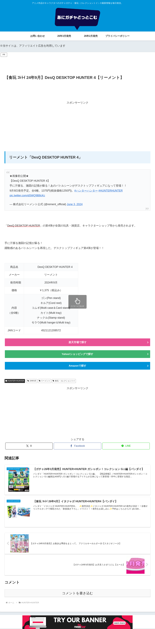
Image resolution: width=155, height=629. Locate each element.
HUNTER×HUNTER (14, 381)
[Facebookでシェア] (77, 446)
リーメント (44, 381)
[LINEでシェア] (126, 446)
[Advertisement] (77, 64)
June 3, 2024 (74, 204)
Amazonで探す (77, 366)
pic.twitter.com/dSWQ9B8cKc (27, 195)
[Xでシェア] (29, 446)
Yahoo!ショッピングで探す (77, 354)
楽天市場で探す (77, 342)
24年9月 (31, 381)
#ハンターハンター (86, 190)
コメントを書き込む (77, 594)
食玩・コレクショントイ (64, 381)
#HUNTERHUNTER (111, 190)
